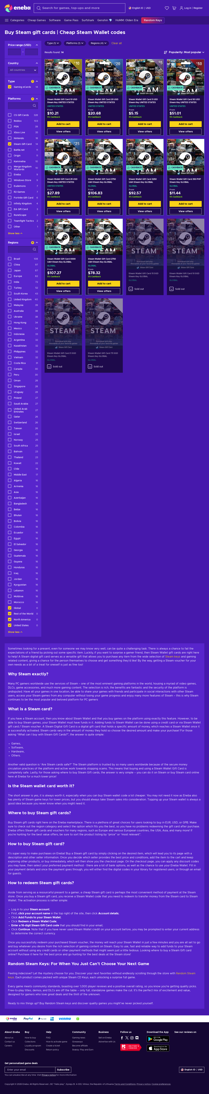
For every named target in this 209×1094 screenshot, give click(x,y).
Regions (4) (98, 43)
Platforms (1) (74, 43)
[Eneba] (17, 8)
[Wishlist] (167, 8)
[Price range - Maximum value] (31, 52)
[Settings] (139, 8)
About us (9, 1038)
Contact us (10, 1042)
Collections (30, 1042)
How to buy (30, 1038)
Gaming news (78, 1038)
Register (198, 8)
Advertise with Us (107, 1042)
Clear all (116, 43)
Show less (15, 233)
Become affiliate (80, 1046)
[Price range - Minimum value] (14, 52)
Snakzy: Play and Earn (82, 1050)
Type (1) (53, 43)
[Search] (79, 8)
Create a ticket (53, 1046)
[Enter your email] (30, 1070)
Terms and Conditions (125, 1084)
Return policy (52, 1050)
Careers (8, 1046)
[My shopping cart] (174, 8)
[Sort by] (184, 52)
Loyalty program (33, 1046)
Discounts (29, 1050)
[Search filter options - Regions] (23, 249)
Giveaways (77, 1042)
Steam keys (172, 656)
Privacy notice (49, 1075)
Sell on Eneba (105, 1038)
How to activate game (56, 1042)
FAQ (48, 1038)
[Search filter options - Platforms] (23, 105)
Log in (185, 8)
